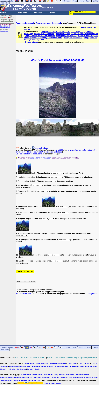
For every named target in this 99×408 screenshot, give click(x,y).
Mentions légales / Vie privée (10, 380)
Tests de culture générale (17, 366)
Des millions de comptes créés (5, 26)
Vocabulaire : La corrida (44, 34)
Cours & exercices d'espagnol (48, 23)
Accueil (3, 13)
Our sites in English (33, 369)
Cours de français (42, 363)
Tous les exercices (23, 294)
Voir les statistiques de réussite (29, 154)
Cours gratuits (7, 348)
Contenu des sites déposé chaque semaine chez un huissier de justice (74, 377)
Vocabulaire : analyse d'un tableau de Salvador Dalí (77, 34)
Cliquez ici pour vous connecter (7, 20)
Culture (67, 348)
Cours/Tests (22, 13)
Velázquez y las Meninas (66, 36)
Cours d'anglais (29, 363)
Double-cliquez (31, 42)
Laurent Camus (25, 375)
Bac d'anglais (21, 369)
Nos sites (5, 3)
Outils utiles (11, 369)
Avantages (4, 31)
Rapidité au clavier (47, 366)
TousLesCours (84, 348)
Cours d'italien (72, 363)
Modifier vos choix (34, 380)
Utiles (52, 13)
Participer (38, 13)
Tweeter (37, 148)
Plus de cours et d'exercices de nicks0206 (44, 152)
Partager (44, 148)
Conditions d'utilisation (66, 375)
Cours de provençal (72, 366)
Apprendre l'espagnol (25, 23)
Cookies (24, 380)
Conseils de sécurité (82, 375)
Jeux (74, 348)
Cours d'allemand (84, 363)
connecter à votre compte (41, 158)
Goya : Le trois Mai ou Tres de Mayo (40, 36)
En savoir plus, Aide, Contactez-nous (44, 375)
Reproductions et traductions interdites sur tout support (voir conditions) (25, 377)
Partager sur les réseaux (53, 383)
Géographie (85, 27)
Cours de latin (59, 366)
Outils (95, 348)
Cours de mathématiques (57, 363)
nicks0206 (58, 150)
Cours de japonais (33, 366)
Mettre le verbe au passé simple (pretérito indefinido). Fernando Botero (61, 37)
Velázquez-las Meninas (73, 38)
